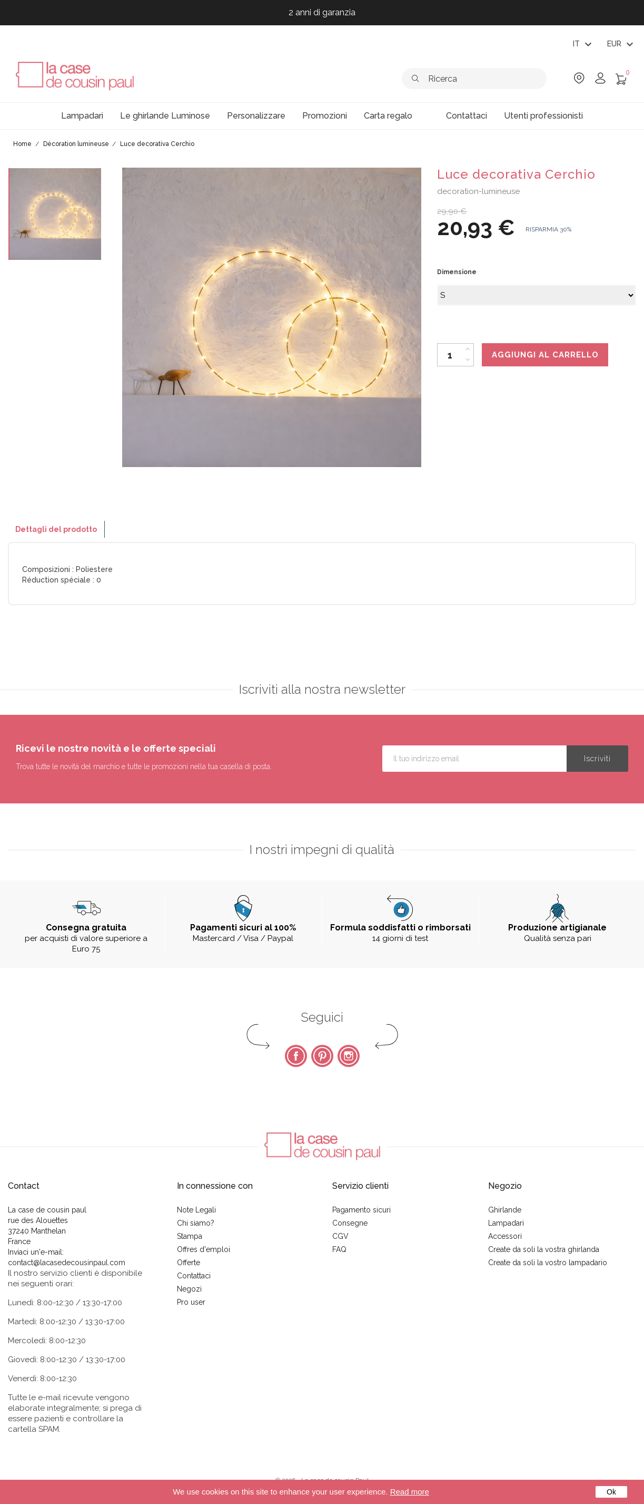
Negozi (189, 1289)
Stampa (189, 1236)
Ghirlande (504, 1210)
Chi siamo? (195, 1223)
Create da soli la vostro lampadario (547, 1262)
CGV (340, 1236)
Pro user (191, 1302)
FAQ (339, 1249)
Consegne (350, 1223)
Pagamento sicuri (361, 1210)
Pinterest (322, 1056)
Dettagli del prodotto (56, 529)
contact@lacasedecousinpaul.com (66, 1262)
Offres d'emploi (203, 1249)
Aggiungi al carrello (545, 355)
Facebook (296, 1056)
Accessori (505, 1236)
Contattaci (194, 1276)
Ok (611, 1492)
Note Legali (196, 1210)
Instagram (349, 1056)
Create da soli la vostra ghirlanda (543, 1249)
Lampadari (506, 1223)
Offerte (188, 1262)
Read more (409, 1491)
